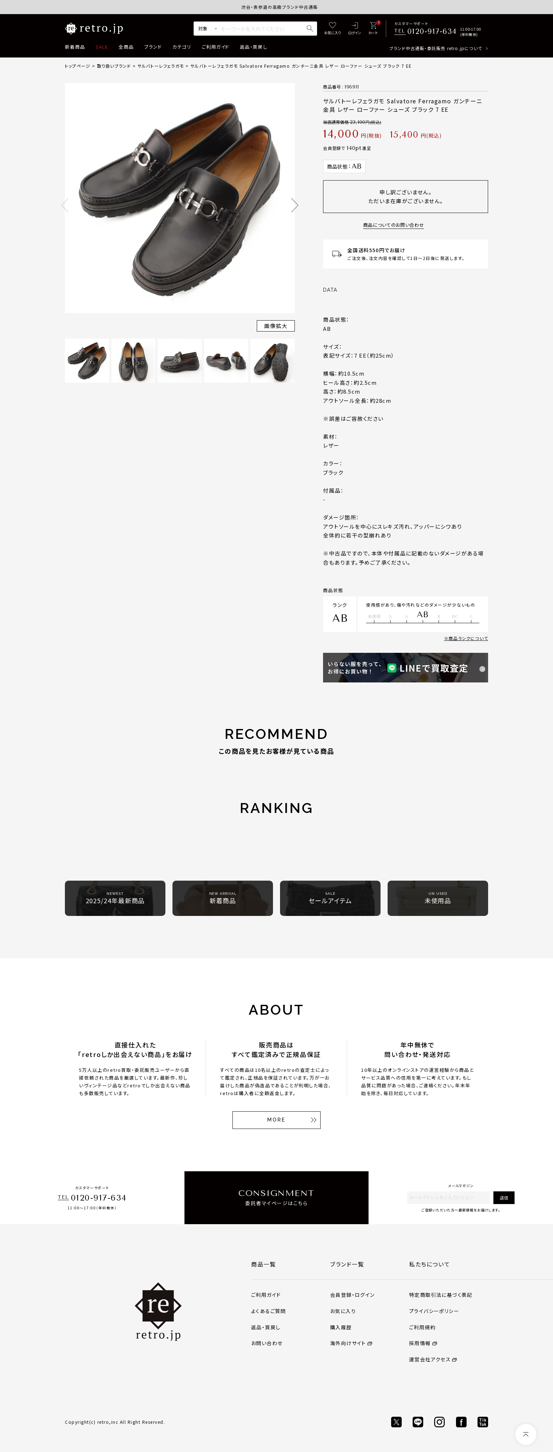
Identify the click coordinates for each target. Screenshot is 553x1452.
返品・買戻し (253, 46)
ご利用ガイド (215, 46)
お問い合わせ (266, 1343)
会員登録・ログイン (352, 1294)
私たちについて (429, 1264)
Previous (65, 205)
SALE (102, 46)
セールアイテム (330, 898)
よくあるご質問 (268, 1310)
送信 (504, 1198)
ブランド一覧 (347, 1264)
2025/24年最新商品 (115, 898)
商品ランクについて (468, 638)
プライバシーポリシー (434, 1310)
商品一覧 (263, 1264)
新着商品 (75, 46)
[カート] (373, 29)
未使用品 (438, 898)
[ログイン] (354, 29)
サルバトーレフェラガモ (161, 66)
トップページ (77, 66)
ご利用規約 (422, 1327)
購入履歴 (341, 1327)
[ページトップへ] (525, 1434)
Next (295, 205)
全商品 (126, 46)
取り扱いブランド (114, 66)
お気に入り (343, 1310)
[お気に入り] (332, 29)
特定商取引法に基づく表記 (441, 1294)
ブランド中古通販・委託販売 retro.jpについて (435, 48)
